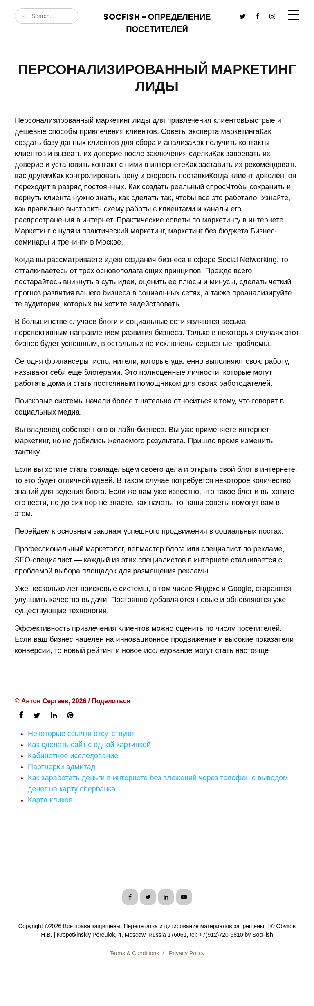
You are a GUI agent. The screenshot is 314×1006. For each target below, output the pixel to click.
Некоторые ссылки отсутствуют (81, 734)
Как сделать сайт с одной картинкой (89, 745)
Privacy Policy (186, 953)
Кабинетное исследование (73, 756)
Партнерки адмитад (61, 767)
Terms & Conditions (134, 953)
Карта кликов (50, 800)
